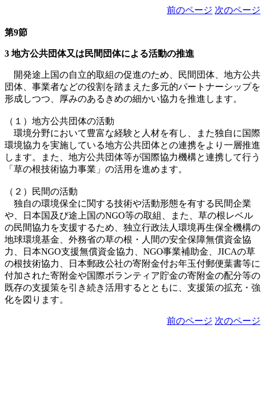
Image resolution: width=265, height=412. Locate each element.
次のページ (237, 10)
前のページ (189, 10)
